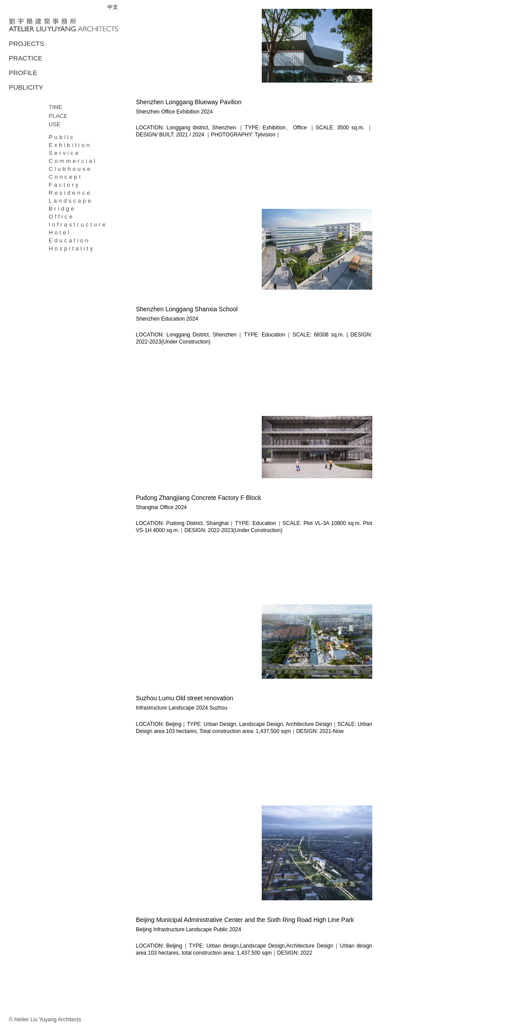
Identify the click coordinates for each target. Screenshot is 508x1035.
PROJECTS (26, 43)
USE (55, 124)
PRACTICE (25, 58)
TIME (55, 107)
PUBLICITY (26, 87)
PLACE (58, 116)
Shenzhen (148, 112)
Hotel (60, 232)
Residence (70, 192)
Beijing (144, 929)
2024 (207, 112)
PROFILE (23, 72)
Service (64, 153)
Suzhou (218, 707)
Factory (64, 184)
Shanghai (147, 507)
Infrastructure (78, 224)
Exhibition (70, 145)
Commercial (73, 161)
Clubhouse (70, 169)
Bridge (62, 208)
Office (61, 216)
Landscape (71, 200)
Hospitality (72, 248)
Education (69, 240)
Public (62, 137)
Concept (65, 177)
